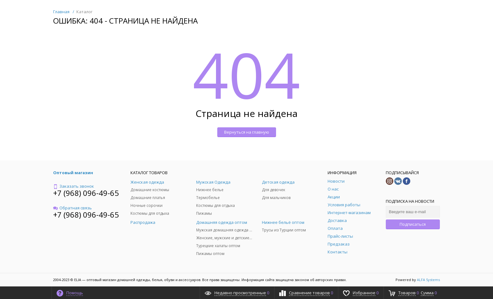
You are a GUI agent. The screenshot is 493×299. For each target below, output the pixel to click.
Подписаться (413, 224)
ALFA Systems (428, 279)
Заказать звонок (73, 186)
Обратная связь (72, 208)
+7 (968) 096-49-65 (86, 193)
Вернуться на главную (246, 132)
